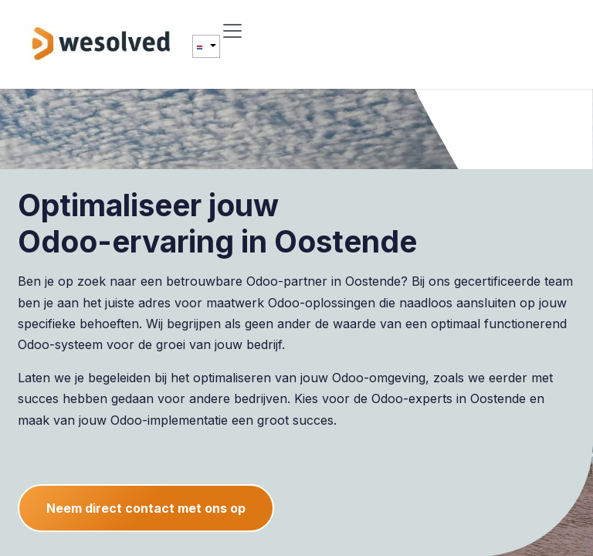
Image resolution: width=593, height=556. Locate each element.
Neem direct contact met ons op (146, 508)
